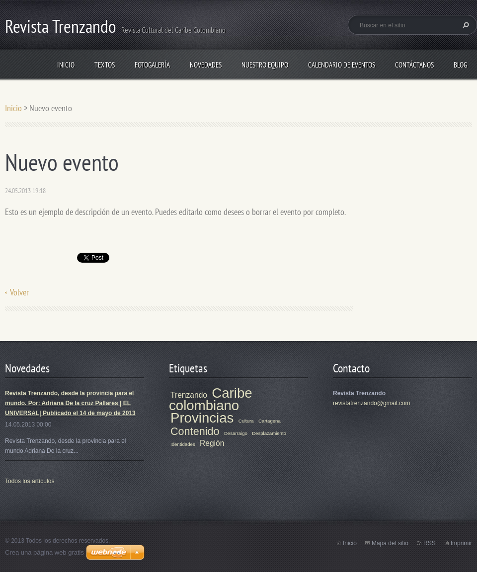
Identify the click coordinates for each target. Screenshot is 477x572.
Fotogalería (152, 65)
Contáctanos (414, 65)
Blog (460, 65)
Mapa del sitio (390, 543)
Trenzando (188, 395)
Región (212, 443)
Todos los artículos (29, 481)
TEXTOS (104, 65)
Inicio (66, 65)
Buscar (464, 24)
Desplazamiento (269, 433)
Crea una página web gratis (44, 552)
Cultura (246, 421)
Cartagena (269, 421)
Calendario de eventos (341, 65)
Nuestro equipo (264, 65)
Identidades (182, 444)
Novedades (206, 65)
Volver (19, 292)
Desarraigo (235, 433)
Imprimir (461, 543)
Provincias (202, 418)
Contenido (195, 431)
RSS (429, 543)
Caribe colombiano (210, 399)
